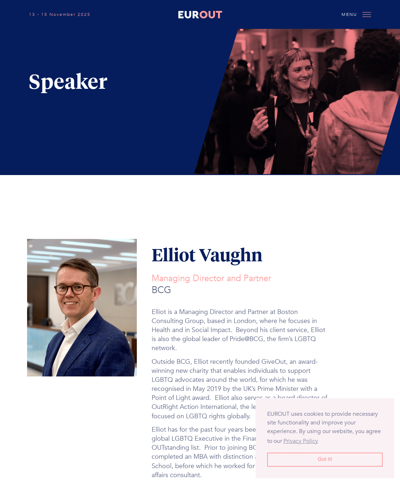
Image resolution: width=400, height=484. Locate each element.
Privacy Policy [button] (300, 441)
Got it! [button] (325, 459)
